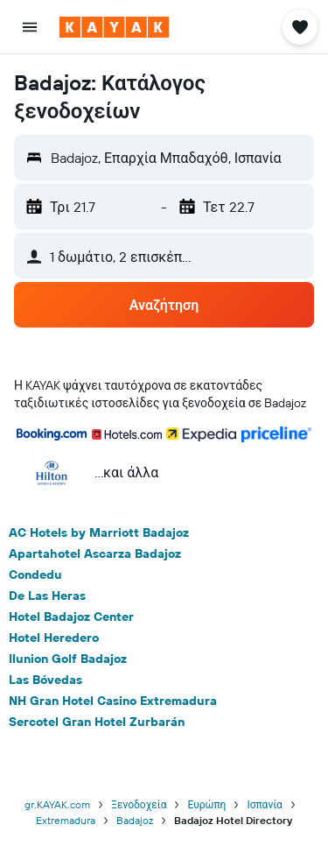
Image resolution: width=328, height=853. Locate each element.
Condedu (35, 574)
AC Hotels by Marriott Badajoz (99, 532)
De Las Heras (47, 595)
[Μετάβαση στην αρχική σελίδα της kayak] (114, 27)
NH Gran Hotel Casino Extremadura (113, 700)
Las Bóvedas (45, 679)
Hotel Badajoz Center (71, 616)
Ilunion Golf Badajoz (68, 658)
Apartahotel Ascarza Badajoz (95, 553)
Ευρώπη (206, 804)
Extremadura (65, 820)
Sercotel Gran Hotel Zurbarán (97, 722)
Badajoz (134, 820)
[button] (29, 27)
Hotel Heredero (54, 637)
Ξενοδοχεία (138, 804)
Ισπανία (265, 804)
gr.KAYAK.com (57, 804)
